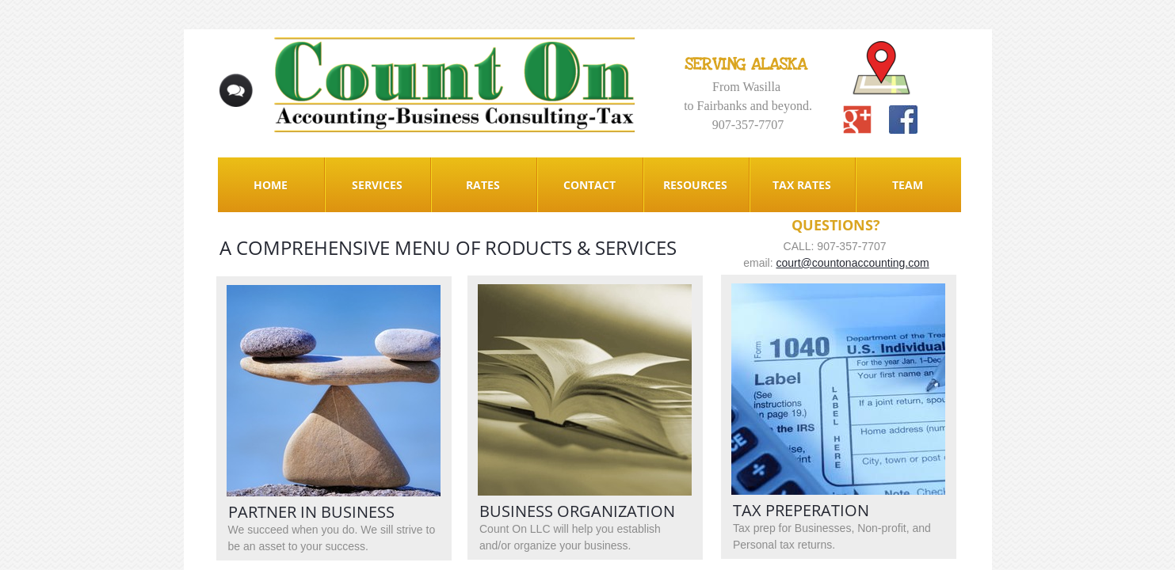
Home (271, 184)
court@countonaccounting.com (852, 262)
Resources (695, 184)
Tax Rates (802, 184)
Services (377, 184)
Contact (589, 184)
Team (907, 184)
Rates (483, 184)
